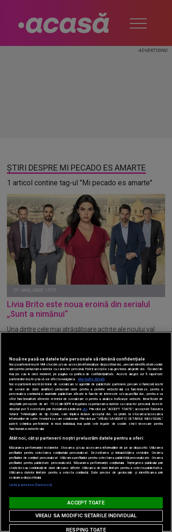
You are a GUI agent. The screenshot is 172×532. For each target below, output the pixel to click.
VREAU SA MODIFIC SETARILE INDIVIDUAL (86, 516)
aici (85, 409)
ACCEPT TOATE (85, 503)
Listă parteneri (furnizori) (30, 485)
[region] (86, 432)
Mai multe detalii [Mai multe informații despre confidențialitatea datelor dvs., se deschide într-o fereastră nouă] (91, 379)
